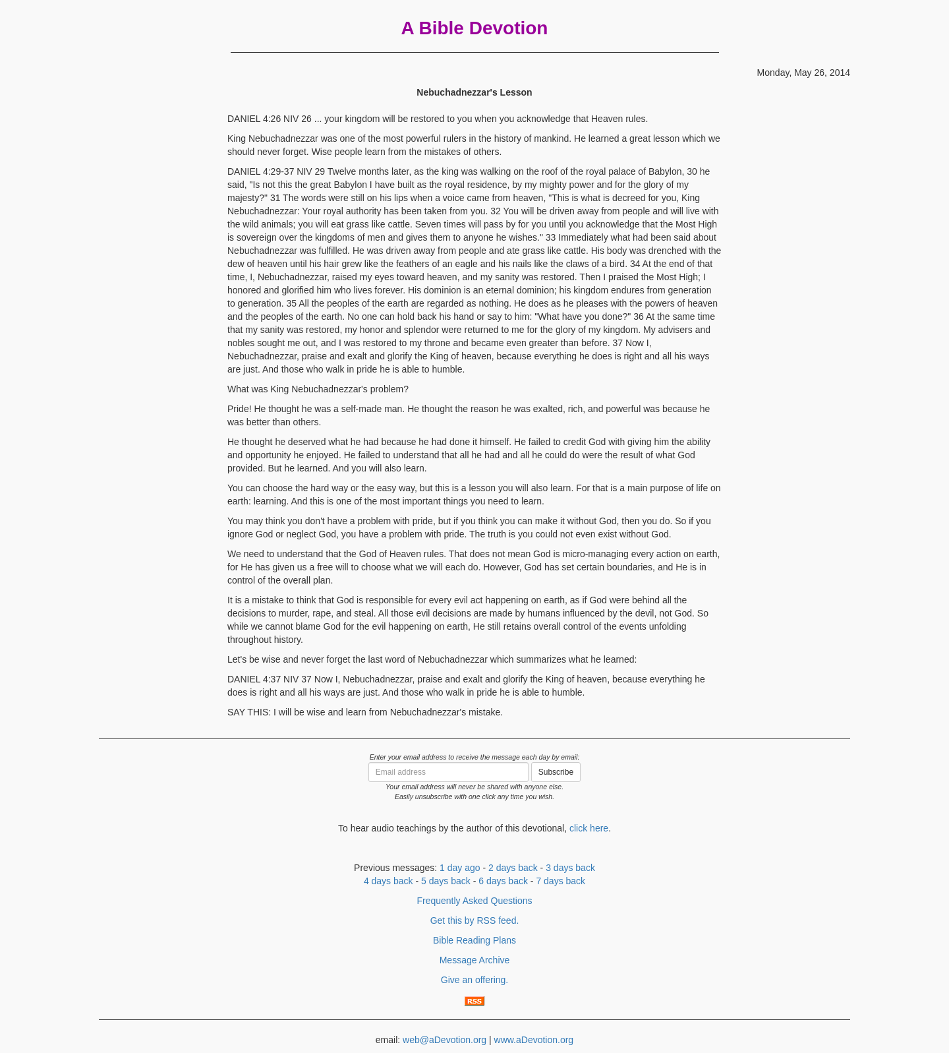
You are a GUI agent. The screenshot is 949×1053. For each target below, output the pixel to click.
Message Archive (475, 960)
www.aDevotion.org (534, 1040)
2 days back (513, 867)
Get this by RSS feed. (474, 920)
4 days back (388, 881)
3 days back (570, 867)
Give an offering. (474, 980)
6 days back (503, 881)
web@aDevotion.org (444, 1040)
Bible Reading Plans (474, 940)
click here (588, 828)
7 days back (560, 881)
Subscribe (555, 772)
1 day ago (460, 867)
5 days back (446, 881)
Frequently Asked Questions (474, 900)
